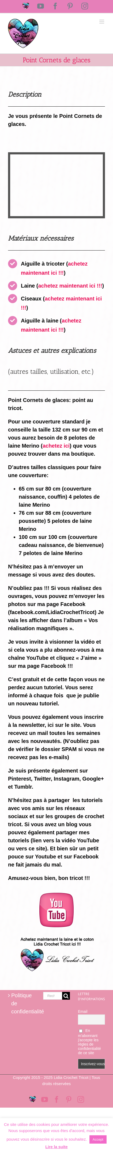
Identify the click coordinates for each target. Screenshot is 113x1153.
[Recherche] (66, 996)
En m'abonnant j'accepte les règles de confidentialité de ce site (89, 1041)
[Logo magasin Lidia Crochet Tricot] (56, 935)
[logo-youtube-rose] (56, 895)
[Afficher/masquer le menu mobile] (102, 21)
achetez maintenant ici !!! (70, 286)
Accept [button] (98, 1139)
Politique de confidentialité (21, 1003)
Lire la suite (56, 1146)
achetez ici (56, 446)
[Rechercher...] (52, 996)
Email (82, 1011)
